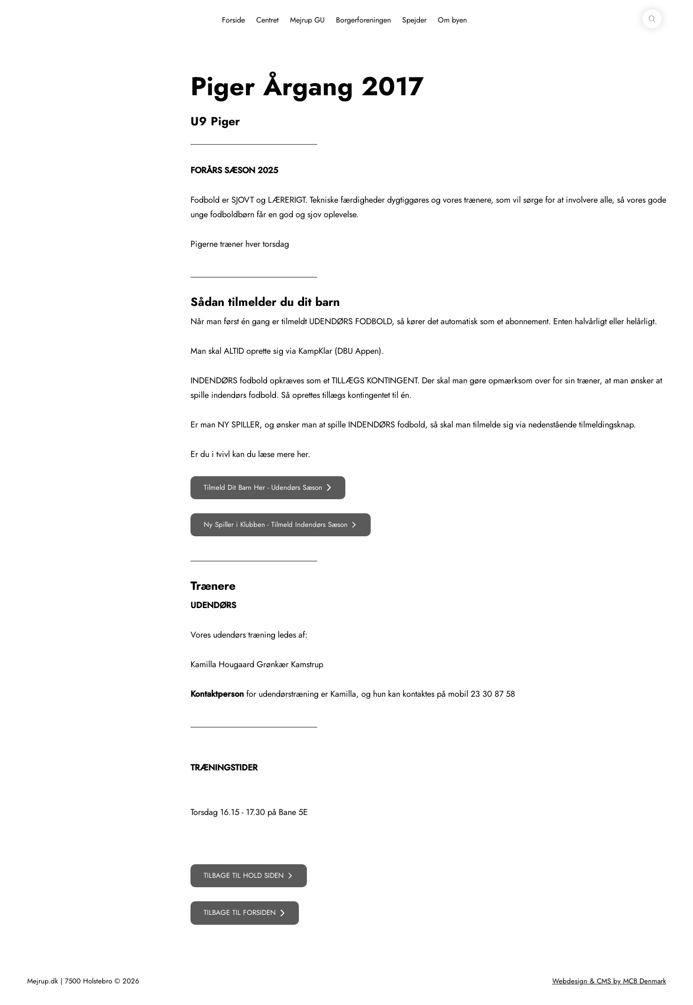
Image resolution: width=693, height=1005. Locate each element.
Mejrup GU (307, 20)
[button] (651, 18)
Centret (267, 20)
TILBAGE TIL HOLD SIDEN (244, 875)
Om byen (452, 20)
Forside (233, 20)
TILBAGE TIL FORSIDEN (240, 912)
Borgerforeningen (363, 20)
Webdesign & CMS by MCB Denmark (609, 981)
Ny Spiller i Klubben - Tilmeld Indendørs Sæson (276, 524)
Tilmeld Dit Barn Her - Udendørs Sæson (263, 487)
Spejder (414, 20)
